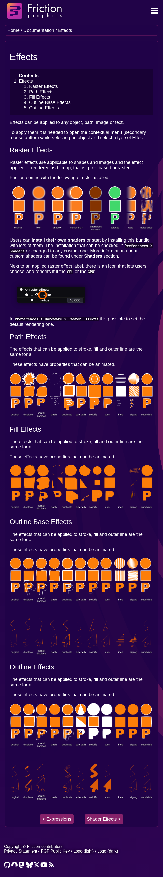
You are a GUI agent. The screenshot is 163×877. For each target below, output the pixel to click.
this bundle (138, 240)
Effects (26, 81)
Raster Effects (43, 86)
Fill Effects (39, 97)
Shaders (93, 256)
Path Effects (41, 91)
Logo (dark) (107, 851)
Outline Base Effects (50, 102)
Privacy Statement (20, 851)
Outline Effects (44, 107)
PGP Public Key (55, 851)
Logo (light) (83, 851)
